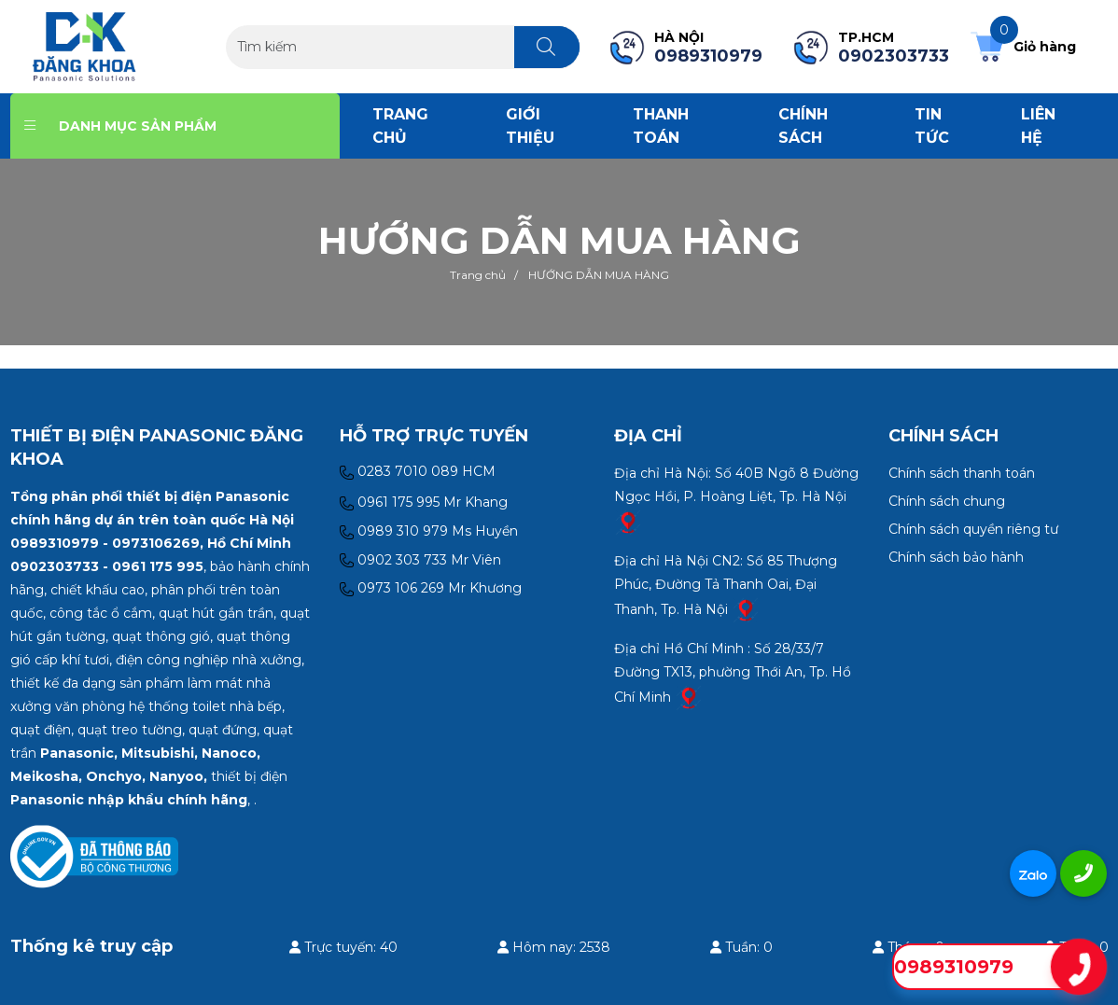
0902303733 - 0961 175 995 (106, 566)
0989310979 (953, 967)
